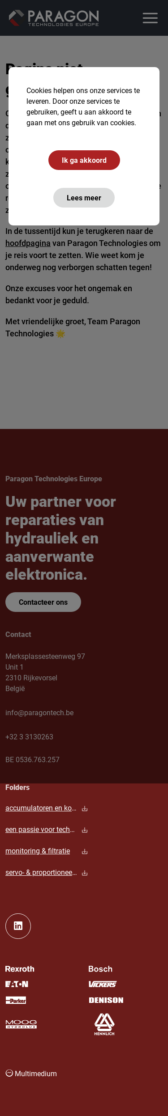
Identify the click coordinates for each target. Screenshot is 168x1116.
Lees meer (84, 197)
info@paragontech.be (39, 712)
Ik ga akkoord (84, 160)
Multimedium (31, 1073)
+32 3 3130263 (29, 736)
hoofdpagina (28, 243)
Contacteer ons (43, 602)
